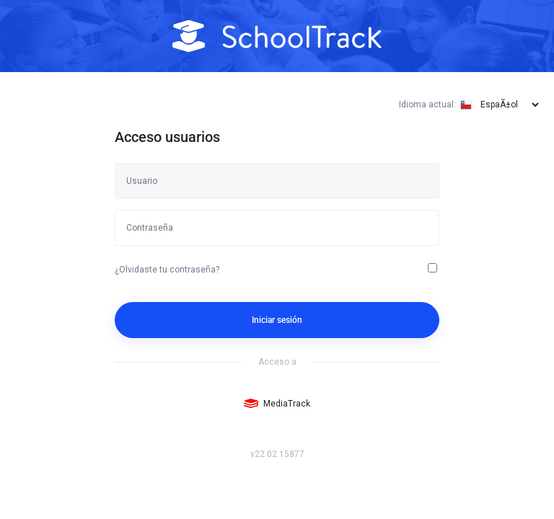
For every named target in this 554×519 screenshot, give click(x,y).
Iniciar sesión (277, 320)
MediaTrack (276, 404)
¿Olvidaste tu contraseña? (167, 270)
